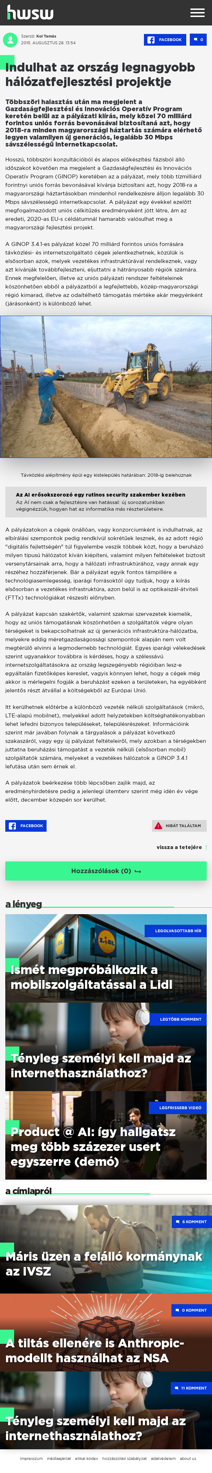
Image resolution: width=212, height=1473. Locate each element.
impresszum (31, 1458)
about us (188, 1458)
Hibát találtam (178, 826)
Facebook (165, 40)
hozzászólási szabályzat (124, 1458)
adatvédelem (163, 1458)
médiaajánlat (59, 1458)
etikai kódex (86, 1458)
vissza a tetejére (179, 847)
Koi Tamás (46, 36)
